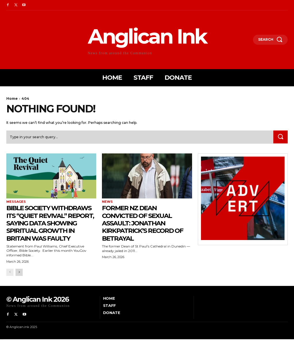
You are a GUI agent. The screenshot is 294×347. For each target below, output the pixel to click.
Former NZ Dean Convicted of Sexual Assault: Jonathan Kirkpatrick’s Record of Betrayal (146, 223)
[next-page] (19, 280)
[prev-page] (9, 280)
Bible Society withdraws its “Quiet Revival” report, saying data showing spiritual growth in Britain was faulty (50, 227)
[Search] (280, 137)
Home (12, 98)
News (107, 202)
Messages (16, 202)
